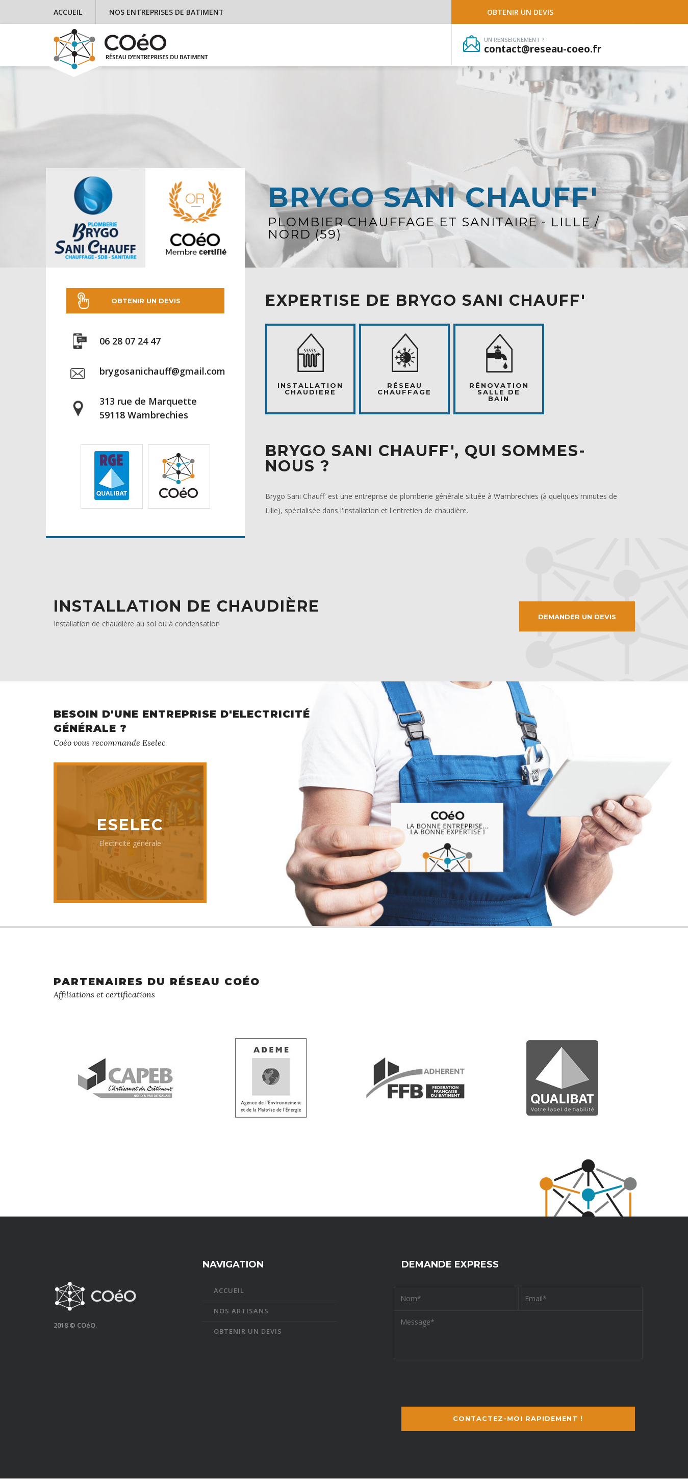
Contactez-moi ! (518, 1419)
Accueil (68, 12)
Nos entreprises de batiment (166, 12)
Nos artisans (241, 1311)
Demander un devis (577, 617)
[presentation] (518, 1379)
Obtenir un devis (520, 12)
